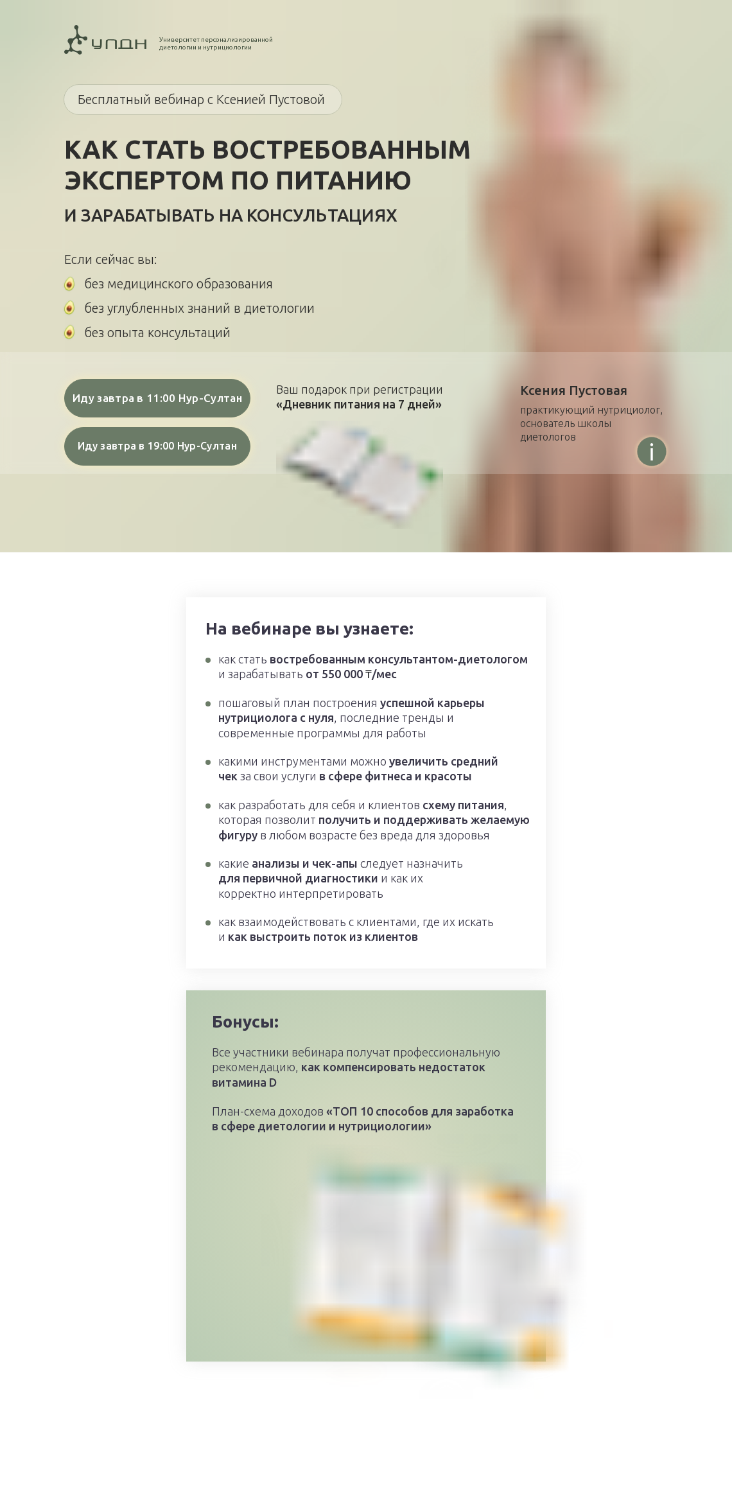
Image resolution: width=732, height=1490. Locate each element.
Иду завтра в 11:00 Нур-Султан (157, 398)
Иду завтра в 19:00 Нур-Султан (157, 445)
